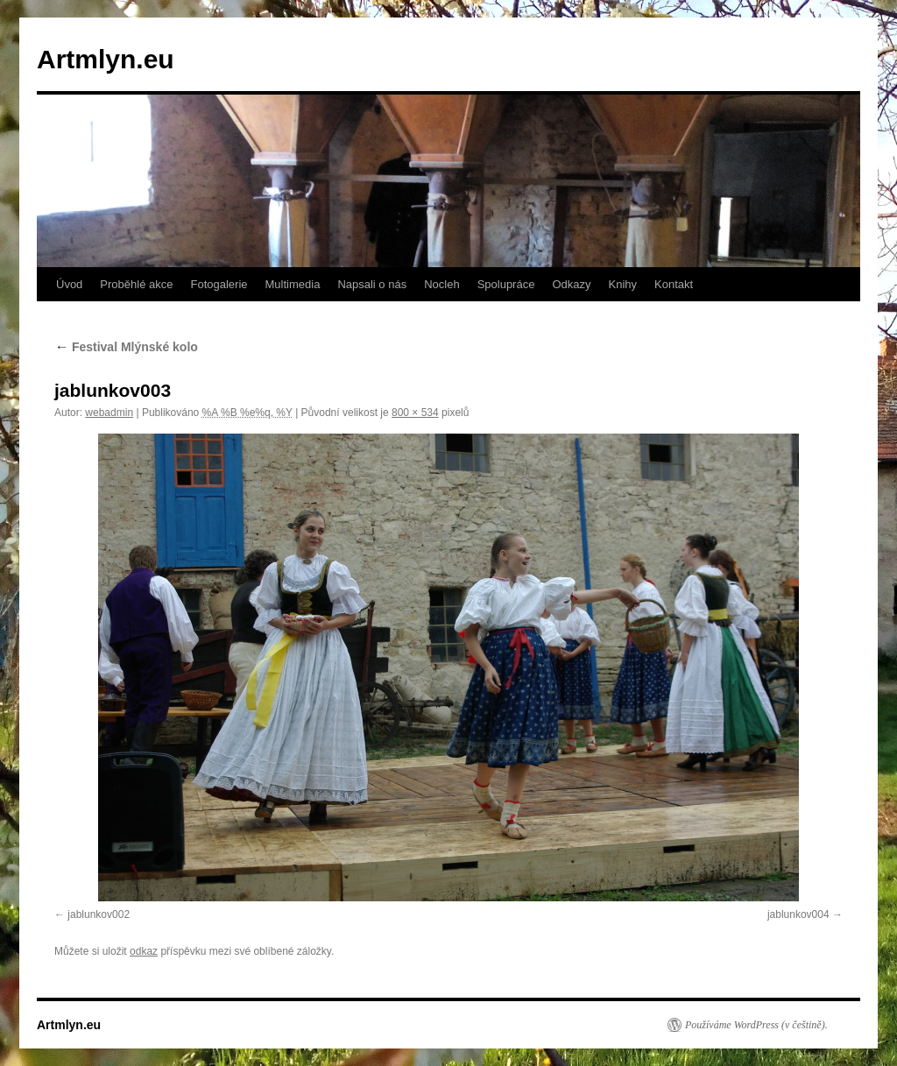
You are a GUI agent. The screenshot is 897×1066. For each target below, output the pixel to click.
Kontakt (673, 284)
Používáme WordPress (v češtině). (756, 1025)
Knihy (623, 284)
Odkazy (571, 284)
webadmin (109, 412)
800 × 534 (415, 412)
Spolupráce (506, 284)
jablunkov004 (798, 914)
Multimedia (293, 284)
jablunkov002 (98, 914)
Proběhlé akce (136, 284)
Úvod (69, 284)
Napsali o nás (371, 284)
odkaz (144, 951)
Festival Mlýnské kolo (126, 347)
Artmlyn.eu (105, 59)
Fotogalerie (218, 284)
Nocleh (441, 284)
